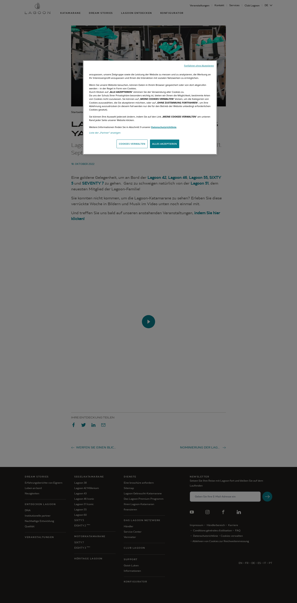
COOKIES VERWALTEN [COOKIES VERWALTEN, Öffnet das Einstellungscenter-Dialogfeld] (132, 143)
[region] (150, 107)
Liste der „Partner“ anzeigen (105, 132)
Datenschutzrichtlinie (163, 127)
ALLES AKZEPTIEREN (164, 143)
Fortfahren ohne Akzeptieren (199, 65)
